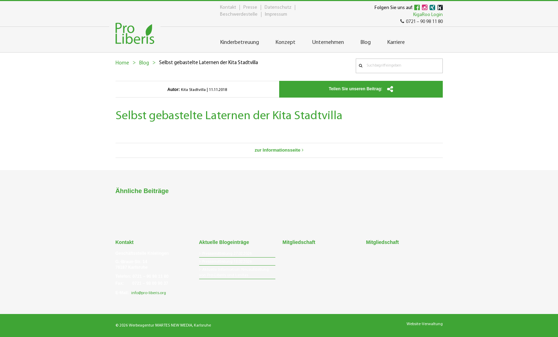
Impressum (276, 14)
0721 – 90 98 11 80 (421, 21)
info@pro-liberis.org (148, 293)
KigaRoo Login (428, 14)
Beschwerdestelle (239, 14)
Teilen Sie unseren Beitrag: (361, 89)
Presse (250, 7)
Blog (144, 63)
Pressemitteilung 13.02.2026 (227, 262)
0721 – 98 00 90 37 (150, 283)
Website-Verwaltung (425, 324)
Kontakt (228, 7)
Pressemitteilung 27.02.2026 (227, 254)
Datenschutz (278, 7)
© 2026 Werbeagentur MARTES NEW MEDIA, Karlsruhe (163, 325)
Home (122, 63)
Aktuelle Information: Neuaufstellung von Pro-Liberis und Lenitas (234, 272)
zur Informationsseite (278, 150)
